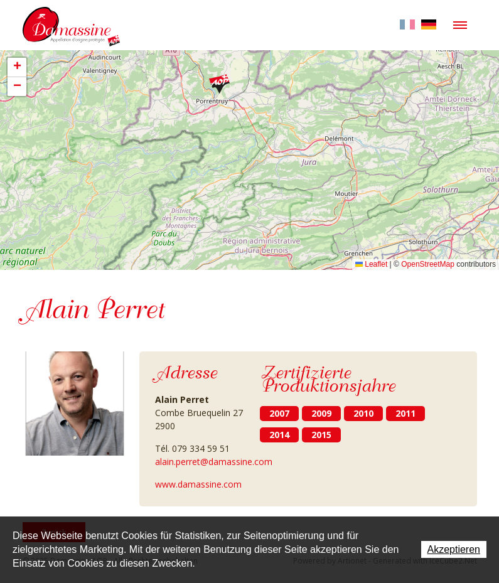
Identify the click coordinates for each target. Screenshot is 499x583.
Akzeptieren (454, 549)
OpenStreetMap (427, 264)
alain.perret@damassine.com (213, 462)
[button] (219, 83)
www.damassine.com (198, 484)
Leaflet (371, 264)
